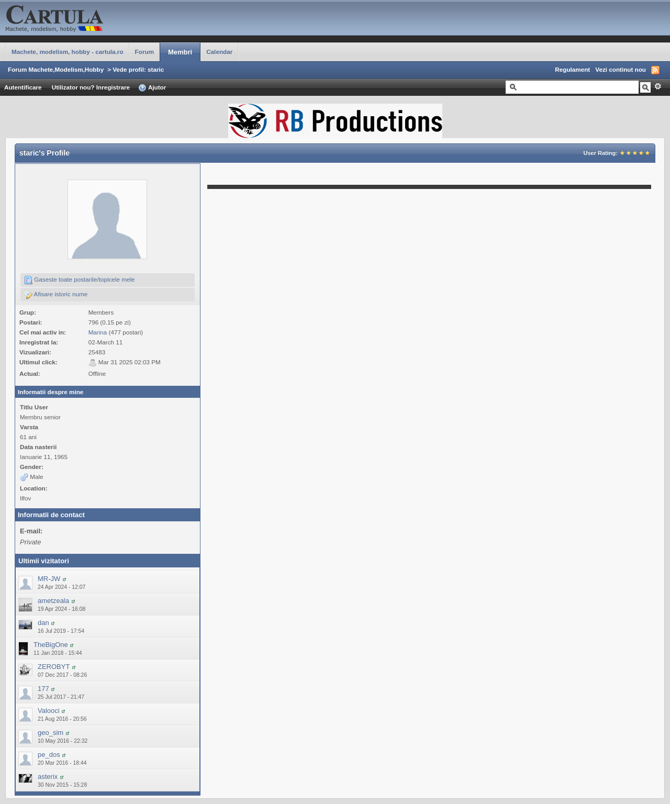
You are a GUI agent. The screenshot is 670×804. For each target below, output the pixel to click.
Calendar (219, 51)
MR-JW (49, 579)
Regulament (572, 69)
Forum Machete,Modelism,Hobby (56, 69)
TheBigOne (51, 645)
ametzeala (53, 601)
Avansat (657, 86)
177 (43, 689)
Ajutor (152, 88)
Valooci (49, 710)
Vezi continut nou (620, 69)
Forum (144, 51)
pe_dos (49, 754)
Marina (97, 332)
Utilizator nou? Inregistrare (91, 87)
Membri (180, 52)
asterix (48, 776)
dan (43, 623)
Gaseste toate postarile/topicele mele (79, 280)
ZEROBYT (54, 667)
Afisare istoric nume (55, 295)
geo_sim (50, 732)
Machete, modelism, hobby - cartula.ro (68, 51)
